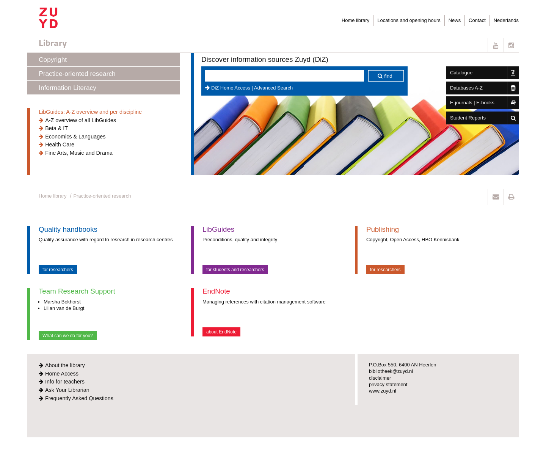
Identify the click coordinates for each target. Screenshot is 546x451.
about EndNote (221, 332)
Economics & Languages (75, 137)
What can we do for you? (67, 335)
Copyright (53, 59)
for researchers (57, 269)
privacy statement (388, 384)
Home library (355, 20)
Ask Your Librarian (67, 390)
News (455, 20)
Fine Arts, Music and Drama (79, 153)
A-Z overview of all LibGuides (80, 120)
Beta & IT (56, 128)
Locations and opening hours (408, 20)
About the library (65, 365)
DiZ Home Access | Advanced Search (252, 88)
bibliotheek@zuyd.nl (391, 371)
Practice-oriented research (77, 73)
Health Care (59, 144)
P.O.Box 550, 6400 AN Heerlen (402, 365)
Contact (477, 20)
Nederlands (506, 20)
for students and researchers (235, 269)
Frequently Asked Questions (79, 398)
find (388, 76)
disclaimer (380, 378)
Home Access (61, 374)
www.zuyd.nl (382, 391)
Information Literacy (67, 87)
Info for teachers (65, 382)
